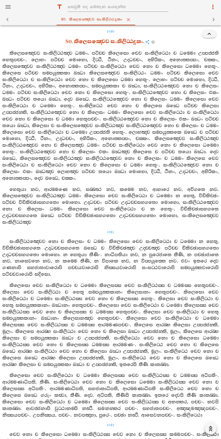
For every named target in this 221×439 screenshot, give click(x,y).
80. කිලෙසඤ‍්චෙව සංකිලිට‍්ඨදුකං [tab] (111, 19)
